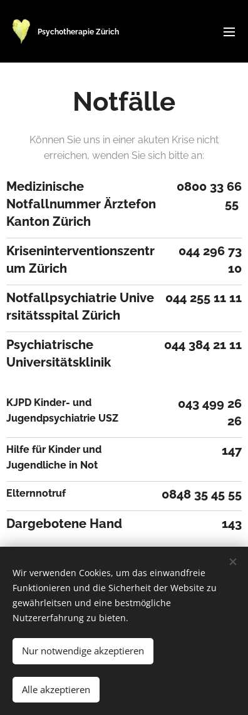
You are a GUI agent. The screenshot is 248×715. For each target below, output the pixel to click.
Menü (229, 32)
